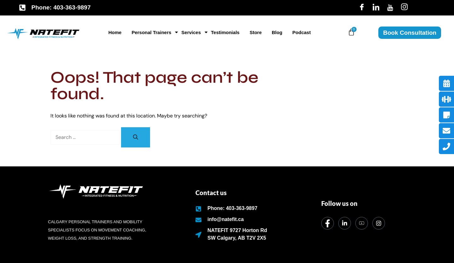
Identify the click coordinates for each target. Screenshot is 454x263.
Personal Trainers (152, 32)
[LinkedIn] (376, 7)
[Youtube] (390, 7)
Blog (277, 32)
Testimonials (225, 32)
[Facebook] (362, 7)
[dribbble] (361, 223)
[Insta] (404, 7)
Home (115, 32)
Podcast (301, 32)
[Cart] (351, 32)
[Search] (135, 137)
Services (192, 32)
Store (256, 32)
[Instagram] (378, 223)
